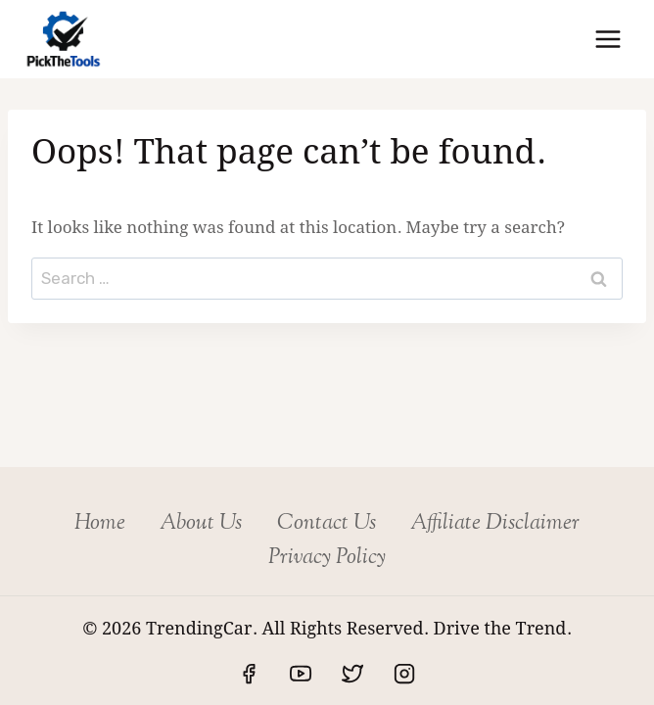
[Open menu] (607, 39)
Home (99, 524)
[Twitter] (352, 673)
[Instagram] (404, 673)
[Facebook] (248, 673)
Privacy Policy (327, 558)
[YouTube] (300, 673)
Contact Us (326, 524)
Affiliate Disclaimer (495, 524)
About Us (201, 524)
